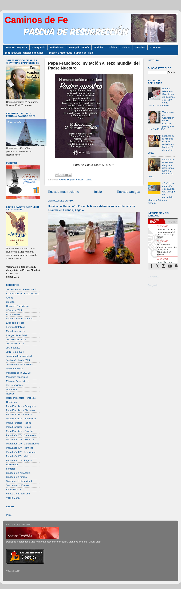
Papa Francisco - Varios (79, 179)
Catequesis (38, 47)
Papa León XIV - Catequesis (21, 435)
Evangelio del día (15, 322)
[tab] (156, 221)
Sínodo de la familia (16, 477)
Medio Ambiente (14, 368)
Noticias (98, 47)
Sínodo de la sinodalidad (19, 481)
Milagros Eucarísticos (17, 381)
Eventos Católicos (15, 327)
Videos (126, 47)
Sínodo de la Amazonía (18, 473)
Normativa (11, 389)
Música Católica (14, 385)
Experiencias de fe (15, 331)
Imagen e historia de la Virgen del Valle (71, 52)
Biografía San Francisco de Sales (24, 52)
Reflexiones (57, 47)
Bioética (10, 302)
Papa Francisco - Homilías (20, 414)
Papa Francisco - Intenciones (21, 418)
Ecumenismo (13, 314)
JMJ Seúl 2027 (14, 347)
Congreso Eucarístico (17, 306)
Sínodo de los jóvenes (17, 485)
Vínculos (140, 47)
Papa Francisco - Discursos (20, 410)
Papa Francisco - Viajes (18, 427)
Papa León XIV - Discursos (20, 439)
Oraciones (11, 402)
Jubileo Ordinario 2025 (18, 360)
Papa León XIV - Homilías (19, 448)
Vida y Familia (13, 489)
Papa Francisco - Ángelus (19, 431)
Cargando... (154, 276)
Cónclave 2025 (14, 310)
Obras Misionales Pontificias (21, 398)
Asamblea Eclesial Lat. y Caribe (22, 293)
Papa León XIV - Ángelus (19, 460)
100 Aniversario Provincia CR (21, 289)
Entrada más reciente (63, 191)
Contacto (155, 47)
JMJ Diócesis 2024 (16, 339)
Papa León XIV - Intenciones (21, 452)
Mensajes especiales (17, 377)
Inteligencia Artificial (16, 335)
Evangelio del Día (79, 47)
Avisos (62, 179)
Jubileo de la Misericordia (19, 364)
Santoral (10, 468)
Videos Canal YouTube (18, 493)
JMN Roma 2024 (15, 352)
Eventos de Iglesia (16, 47)
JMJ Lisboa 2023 (15, 343)
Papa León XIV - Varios (18, 456)
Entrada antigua (128, 191)
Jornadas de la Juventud (19, 356)
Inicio (98, 191)
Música (112, 47)
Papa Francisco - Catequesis (21, 406)
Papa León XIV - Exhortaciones (22, 443)
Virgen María (12, 498)
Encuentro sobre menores (19, 318)
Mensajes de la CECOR (18, 372)
